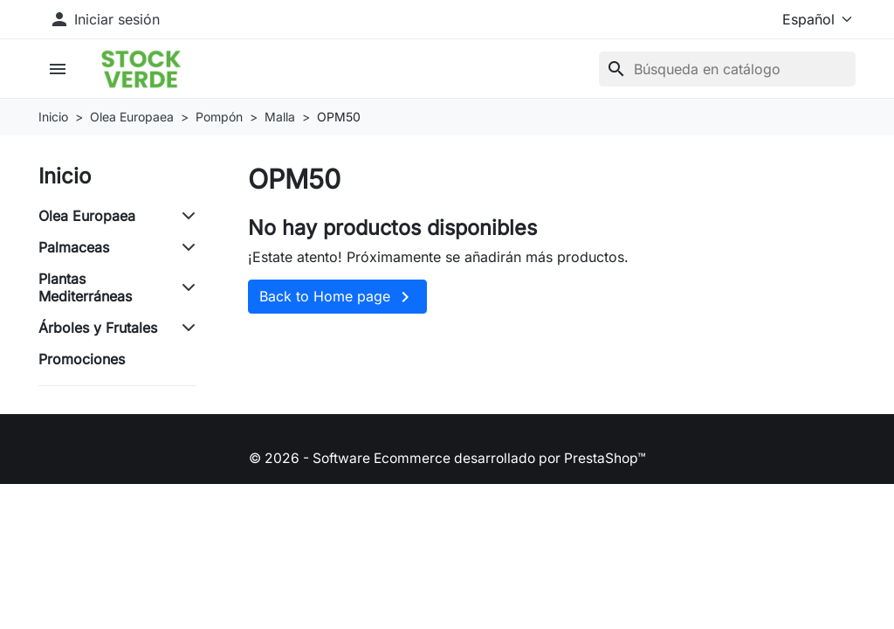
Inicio (64, 179)
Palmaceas (73, 250)
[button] (61, 70)
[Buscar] (727, 70)
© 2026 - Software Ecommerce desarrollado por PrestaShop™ (447, 461)
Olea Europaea (86, 219)
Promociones (81, 362)
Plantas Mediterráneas (85, 290)
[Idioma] (804, 19)
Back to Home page (337, 301)
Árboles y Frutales (97, 331)
